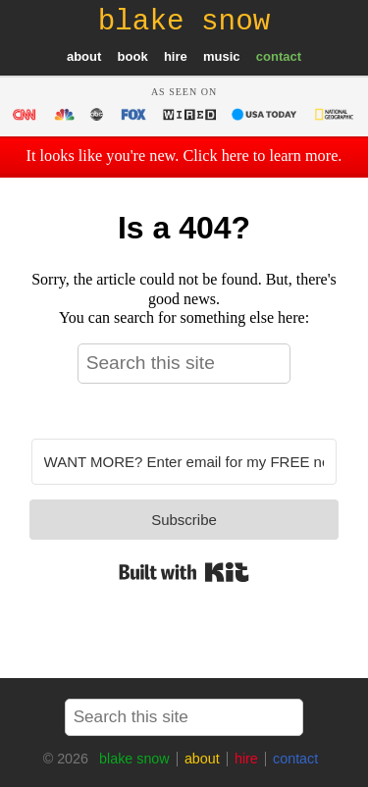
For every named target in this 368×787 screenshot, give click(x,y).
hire (175, 56)
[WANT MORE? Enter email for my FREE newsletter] (184, 462)
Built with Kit (184, 572)
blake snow (134, 758)
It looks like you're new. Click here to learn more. (184, 156)
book (133, 56)
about (84, 56)
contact (278, 56)
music (221, 56)
